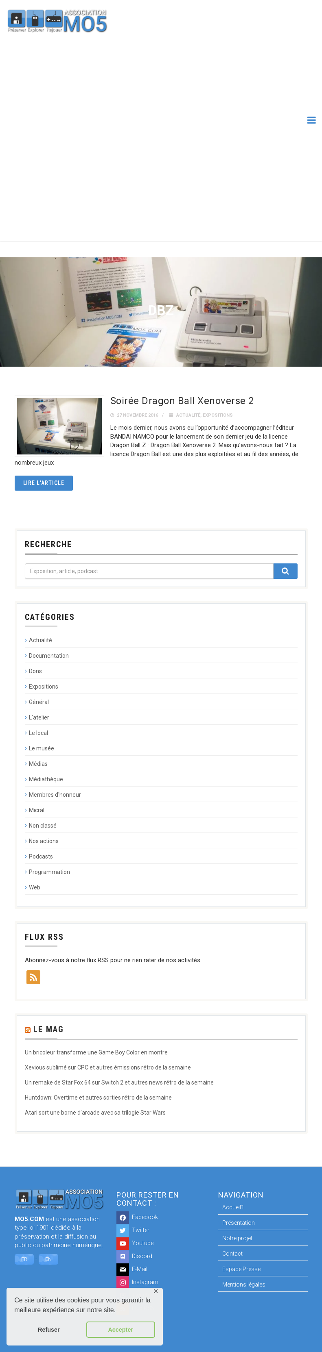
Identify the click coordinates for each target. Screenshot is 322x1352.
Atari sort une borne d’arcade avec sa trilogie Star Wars (95, 1112)
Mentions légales (243, 1284)
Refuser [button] (49, 1329)
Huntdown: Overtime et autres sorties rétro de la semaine (98, 1097)
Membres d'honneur (55, 794)
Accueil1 (233, 1207)
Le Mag (48, 1029)
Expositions (218, 415)
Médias (38, 764)
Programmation (49, 872)
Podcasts (41, 856)
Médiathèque (46, 779)
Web (34, 887)
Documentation (49, 655)
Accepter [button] (120, 1329)
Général (39, 702)
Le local (38, 733)
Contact (232, 1253)
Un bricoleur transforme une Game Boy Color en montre (96, 1052)
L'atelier (39, 717)
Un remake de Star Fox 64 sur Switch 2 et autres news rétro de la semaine (119, 1082)
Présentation (238, 1222)
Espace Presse (241, 1269)
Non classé (43, 825)
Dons (35, 671)
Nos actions (44, 841)
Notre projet (237, 1238)
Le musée (41, 748)
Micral (36, 810)
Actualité (188, 415)
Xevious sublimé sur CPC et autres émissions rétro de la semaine (108, 1067)
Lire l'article (44, 483)
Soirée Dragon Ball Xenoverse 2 (182, 400)
